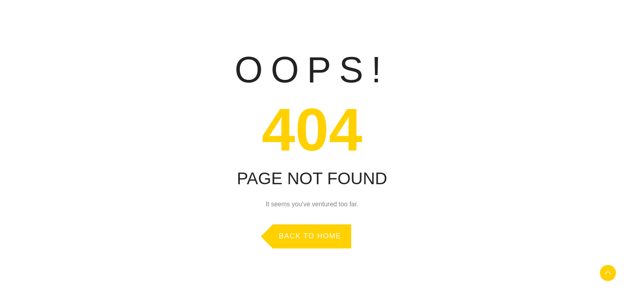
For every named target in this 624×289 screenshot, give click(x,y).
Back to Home (310, 236)
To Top (608, 273)
